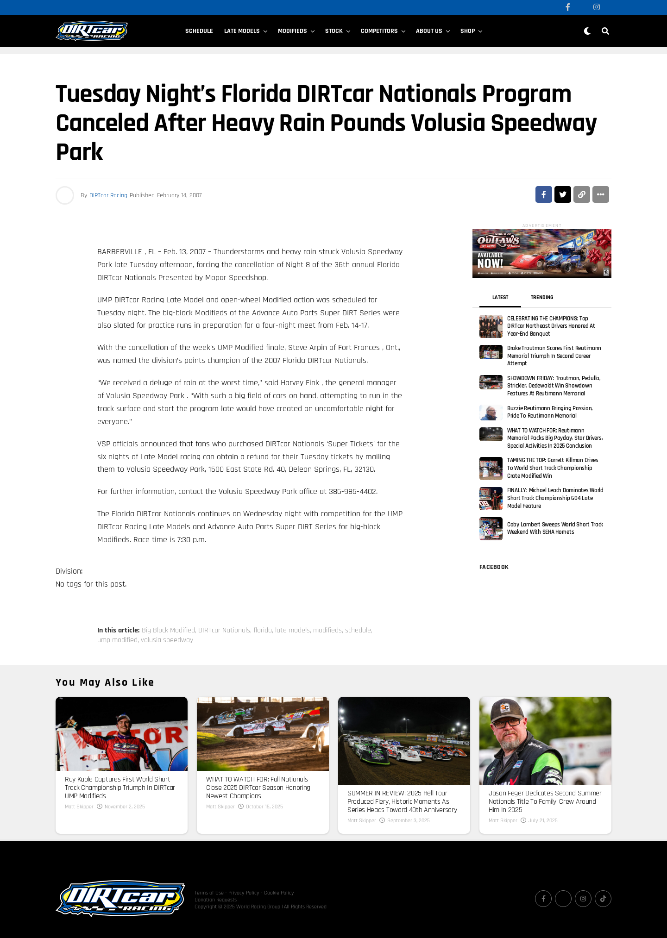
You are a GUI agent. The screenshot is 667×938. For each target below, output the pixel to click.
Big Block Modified (168, 630)
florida (262, 630)
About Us (429, 31)
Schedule (199, 31)
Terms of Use (209, 892)
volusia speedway (167, 640)
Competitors (379, 31)
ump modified (117, 640)
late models (292, 630)
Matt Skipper (79, 806)
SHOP (467, 31)
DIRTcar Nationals (224, 630)
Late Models (242, 31)
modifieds (327, 630)
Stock (334, 31)
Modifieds (292, 31)
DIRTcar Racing (108, 195)
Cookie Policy (279, 892)
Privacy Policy (243, 892)
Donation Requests (216, 899)
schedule (358, 630)
